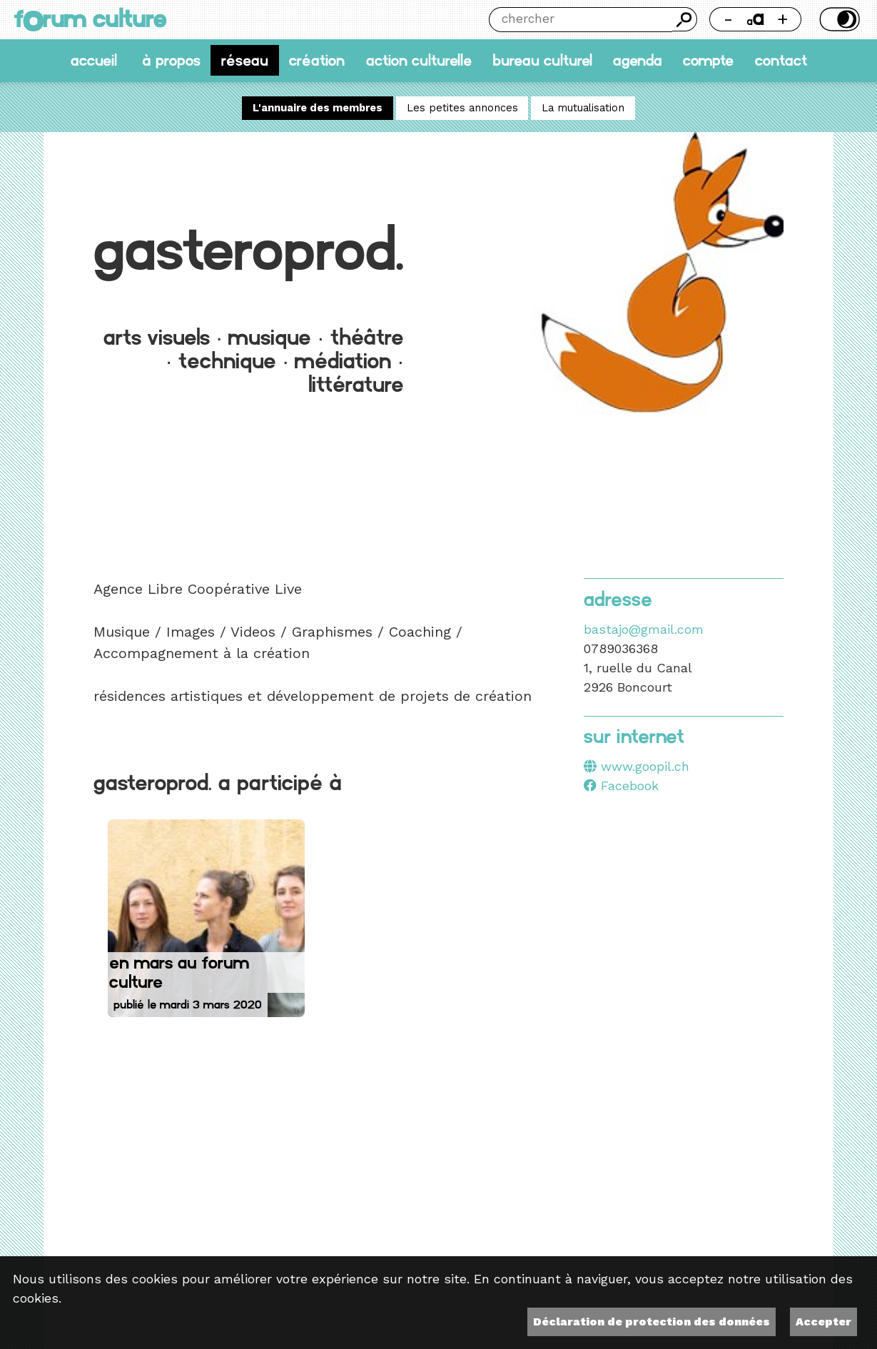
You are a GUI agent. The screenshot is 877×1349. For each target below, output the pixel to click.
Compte (708, 60)
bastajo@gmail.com (644, 629)
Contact (781, 60)
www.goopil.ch (645, 766)
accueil (94, 60)
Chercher (684, 19)
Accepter (823, 1321)
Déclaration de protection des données (651, 1321)
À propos (171, 60)
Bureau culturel (542, 60)
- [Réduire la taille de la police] (728, 18)
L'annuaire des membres (317, 108)
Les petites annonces (462, 108)
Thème (838, 19)
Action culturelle (419, 60)
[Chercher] (580, 19)
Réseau (244, 60)
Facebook (621, 785)
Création (317, 60)
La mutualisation (583, 108)
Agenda (637, 60)
